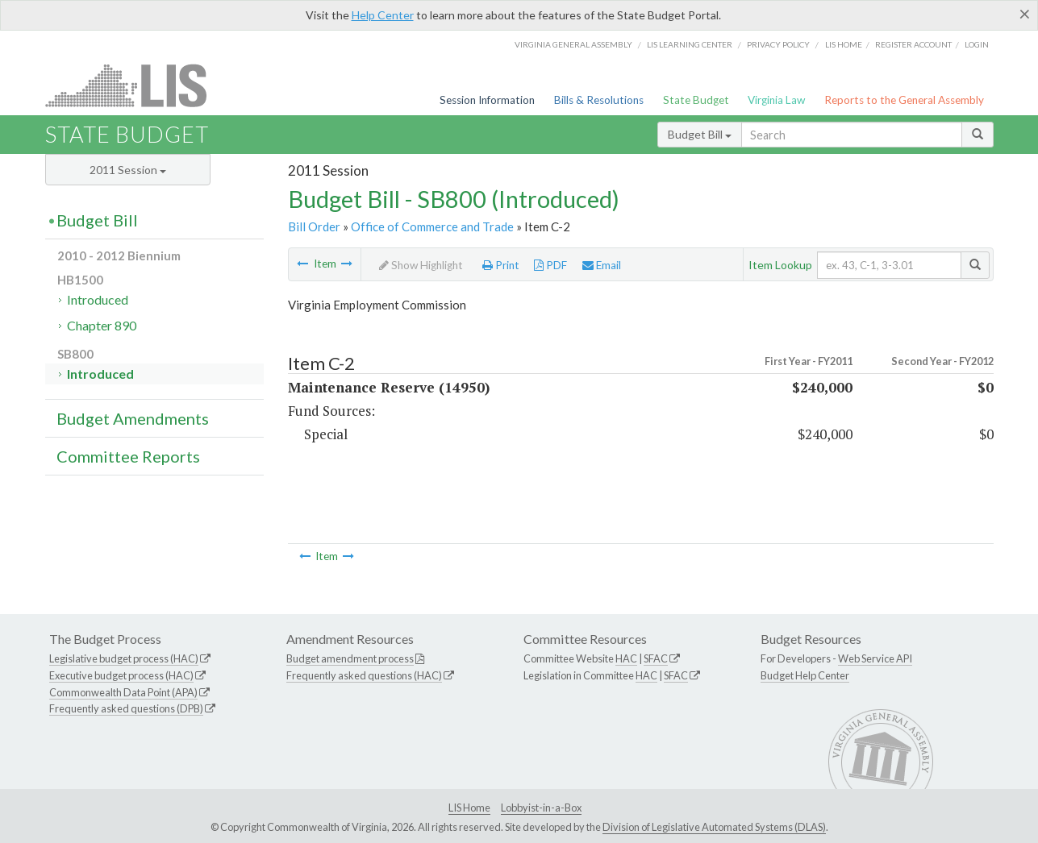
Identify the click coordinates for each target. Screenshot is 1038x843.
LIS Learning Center (689, 44)
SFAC (656, 658)
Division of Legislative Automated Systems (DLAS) (714, 826)
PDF (550, 265)
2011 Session (128, 169)
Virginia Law (776, 99)
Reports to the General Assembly (904, 99)
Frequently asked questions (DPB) (126, 708)
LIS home (843, 44)
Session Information (487, 99)
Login (977, 44)
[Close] (1025, 13)
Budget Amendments (132, 418)
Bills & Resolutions (599, 99)
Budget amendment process (350, 658)
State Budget (696, 99)
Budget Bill (700, 134)
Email (601, 265)
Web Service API (875, 658)
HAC (626, 658)
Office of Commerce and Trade (432, 226)
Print (500, 265)
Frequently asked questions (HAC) (364, 675)
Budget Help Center (805, 675)
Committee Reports (128, 456)
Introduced (97, 299)
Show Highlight (421, 265)
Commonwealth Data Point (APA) (123, 692)
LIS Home (469, 807)
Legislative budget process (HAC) (123, 658)
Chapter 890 (101, 325)
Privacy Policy (778, 44)
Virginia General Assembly (573, 44)
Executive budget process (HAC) (121, 675)
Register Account (913, 44)
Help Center (383, 15)
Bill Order (314, 226)
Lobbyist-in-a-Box (541, 807)
